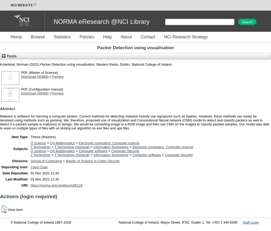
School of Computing (46, 161)
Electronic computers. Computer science (109, 143)
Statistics (62, 37)
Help (107, 37)
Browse (38, 37)
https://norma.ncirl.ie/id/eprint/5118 (56, 185)
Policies (87, 37)
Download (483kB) (35, 93)
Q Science (38, 143)
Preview (58, 77)
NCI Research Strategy (186, 37)
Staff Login (251, 222)
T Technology (40, 147)
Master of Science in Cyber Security (93, 161)
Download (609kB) (35, 77)
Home (16, 37)
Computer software (93, 151)
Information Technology (110, 147)
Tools (9, 56)
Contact (148, 37)
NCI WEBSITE (24, 5)
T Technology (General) (71, 147)
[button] (4, 209)
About (126, 37)
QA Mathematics (62, 143)
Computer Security (125, 151)
